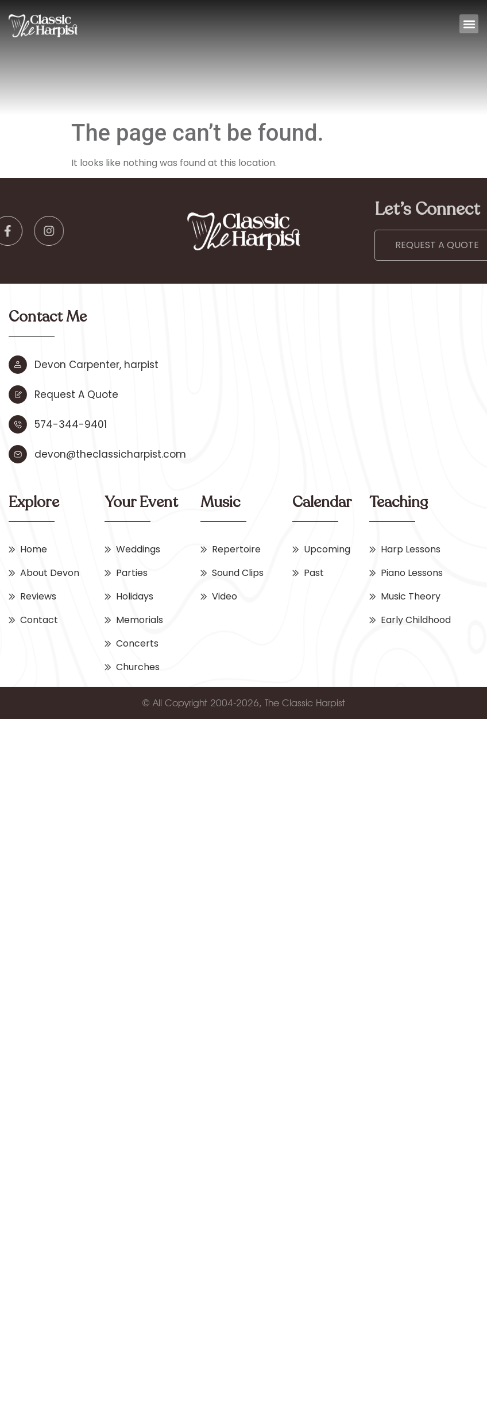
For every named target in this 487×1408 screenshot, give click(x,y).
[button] (468, 23)
